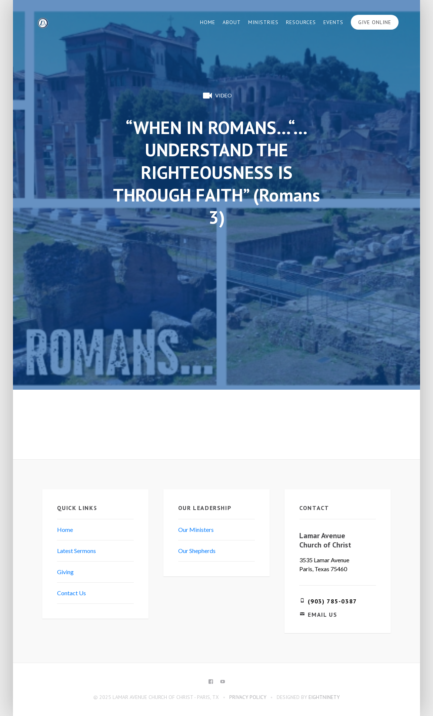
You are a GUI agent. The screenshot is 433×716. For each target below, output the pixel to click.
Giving (65, 571)
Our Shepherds (197, 550)
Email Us (322, 614)
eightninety (324, 697)
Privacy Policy (247, 697)
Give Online (374, 22)
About (232, 22)
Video (216, 95)
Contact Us (71, 592)
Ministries (263, 22)
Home (207, 22)
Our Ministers (196, 529)
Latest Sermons (76, 550)
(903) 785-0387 (332, 601)
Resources (301, 22)
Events (333, 22)
